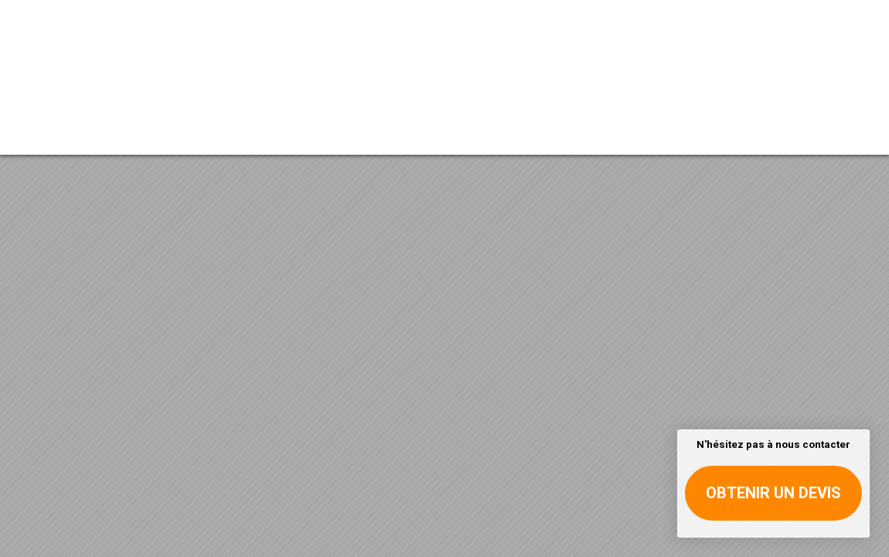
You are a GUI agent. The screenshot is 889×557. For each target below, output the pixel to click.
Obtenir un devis (773, 493)
